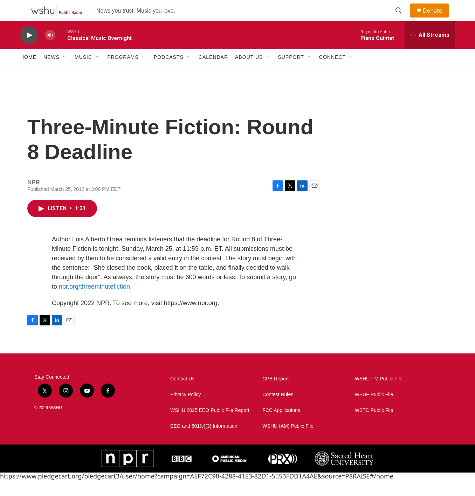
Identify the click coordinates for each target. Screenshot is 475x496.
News (51, 73)
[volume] (50, 51)
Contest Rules (277, 410)
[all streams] (430, 51)
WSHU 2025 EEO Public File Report (209, 426)
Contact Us (182, 394)
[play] (29, 51)
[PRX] (282, 474)
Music (83, 73)
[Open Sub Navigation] (65, 73)
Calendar (213, 73)
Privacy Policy (185, 410)
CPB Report (275, 394)
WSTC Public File (374, 426)
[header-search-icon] (401, 18)
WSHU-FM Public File (378, 394)
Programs (123, 73)
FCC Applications (281, 426)
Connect (332, 73)
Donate (437, 18)
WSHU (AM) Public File (287, 442)
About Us (249, 73)
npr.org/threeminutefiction (94, 302)
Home (28, 73)
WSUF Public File (374, 410)
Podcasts (169, 73)
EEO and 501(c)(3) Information (203, 442)
